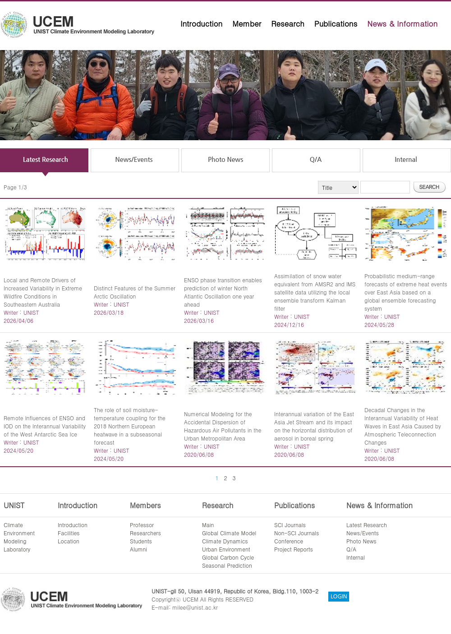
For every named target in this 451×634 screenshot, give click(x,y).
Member (246, 23)
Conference (288, 541)
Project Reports (293, 549)
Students (141, 541)
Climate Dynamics (225, 541)
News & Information (402, 23)
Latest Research (366, 524)
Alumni (138, 549)
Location (68, 541)
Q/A (351, 549)
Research (287, 23)
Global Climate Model (229, 533)
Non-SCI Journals (296, 533)
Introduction (201, 23)
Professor (142, 524)
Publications (336, 23)
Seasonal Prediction (227, 565)
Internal (355, 557)
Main (208, 524)
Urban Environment (226, 549)
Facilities (69, 533)
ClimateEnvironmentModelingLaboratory (19, 537)
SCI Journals (290, 524)
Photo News (361, 541)
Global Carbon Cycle (228, 557)
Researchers (145, 533)
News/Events (362, 533)
